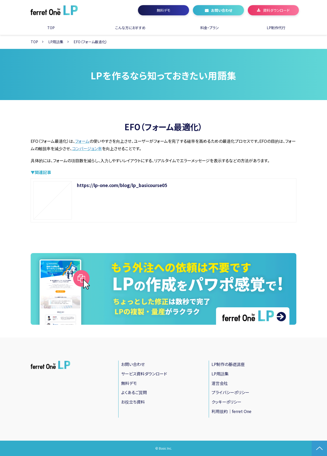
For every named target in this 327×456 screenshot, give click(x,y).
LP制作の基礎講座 (228, 364)
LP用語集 (55, 41)
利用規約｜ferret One (231, 411)
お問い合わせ (221, 10)
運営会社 (220, 383)
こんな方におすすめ (130, 27)
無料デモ (163, 10)
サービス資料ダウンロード (144, 374)
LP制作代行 (276, 27)
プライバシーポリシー (230, 392)
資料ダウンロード (276, 10)
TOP (51, 27)
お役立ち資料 (133, 402)
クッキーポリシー (226, 402)
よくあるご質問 (134, 392)
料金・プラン (209, 27)
